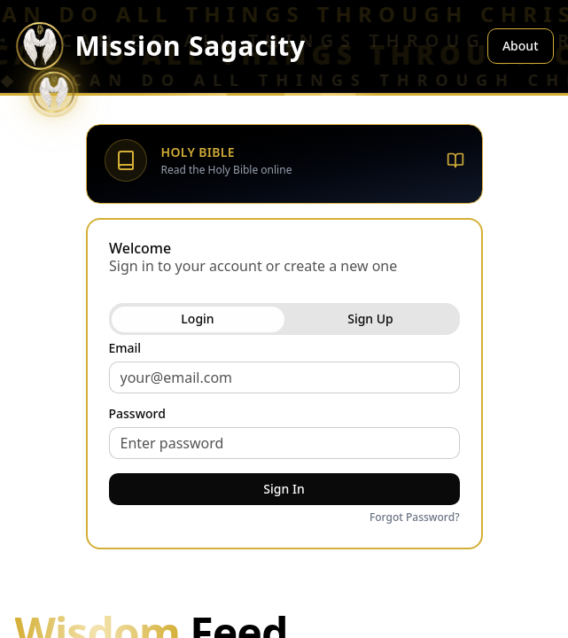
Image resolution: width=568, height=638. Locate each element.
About (520, 45)
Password (137, 414)
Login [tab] (197, 318)
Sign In (283, 488)
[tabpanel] (284, 434)
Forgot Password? (415, 517)
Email (125, 348)
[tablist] (284, 319)
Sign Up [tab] (370, 318)
